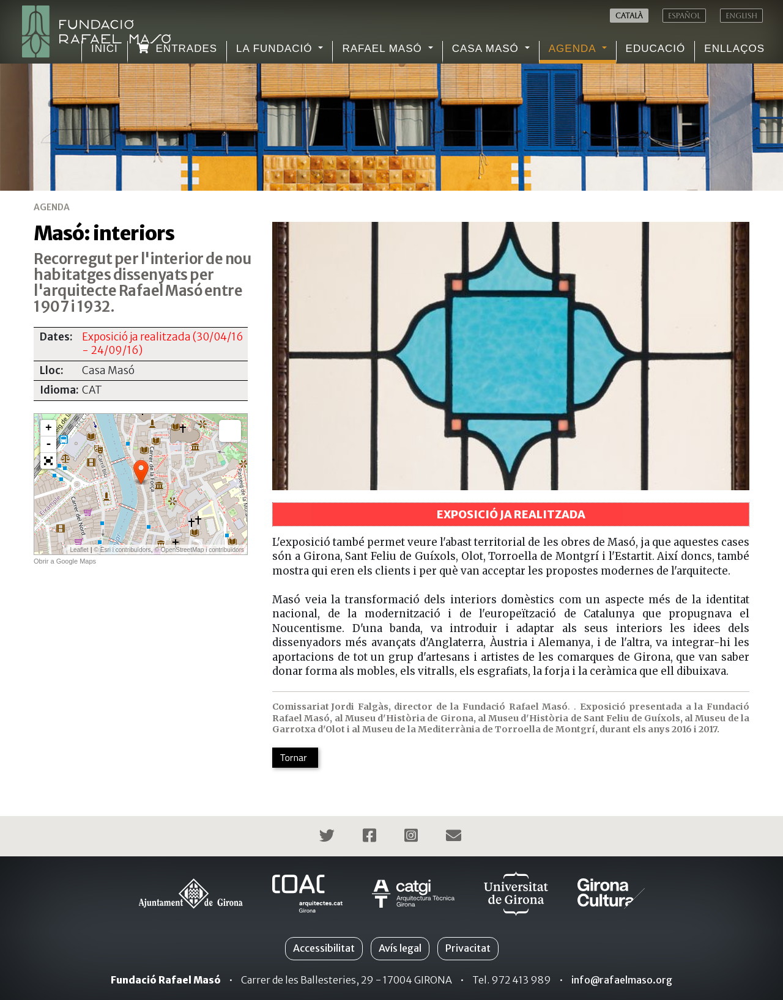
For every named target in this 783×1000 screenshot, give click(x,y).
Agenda (574, 48)
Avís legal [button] (400, 948)
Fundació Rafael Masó (166, 980)
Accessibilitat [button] (324, 948)
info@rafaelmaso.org (621, 980)
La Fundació (276, 48)
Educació (656, 48)
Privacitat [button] (468, 948)
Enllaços (734, 48)
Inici (104, 48)
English (741, 16)
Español (684, 16)
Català (629, 16)
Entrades (177, 48)
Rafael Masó (383, 48)
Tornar (293, 757)
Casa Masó (487, 48)
